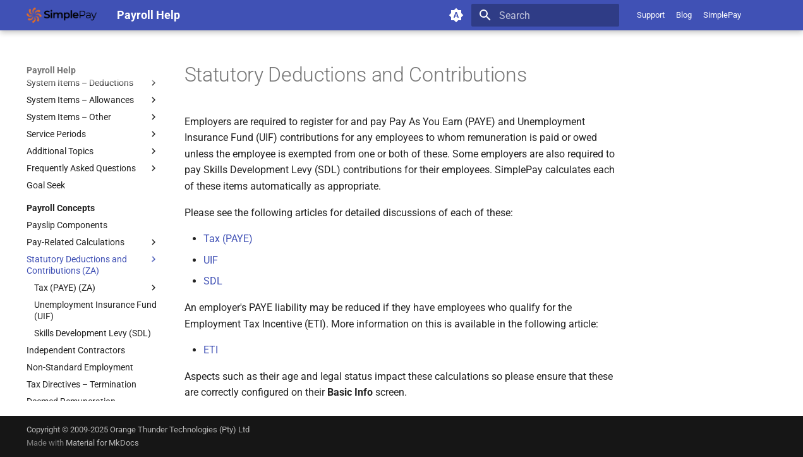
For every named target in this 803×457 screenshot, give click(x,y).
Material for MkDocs (102, 443)
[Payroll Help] (61, 15)
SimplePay (722, 15)
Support (651, 15)
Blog (684, 15)
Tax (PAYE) (228, 239)
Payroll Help (51, 70)
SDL (212, 281)
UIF (210, 260)
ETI (210, 350)
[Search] (545, 15)
